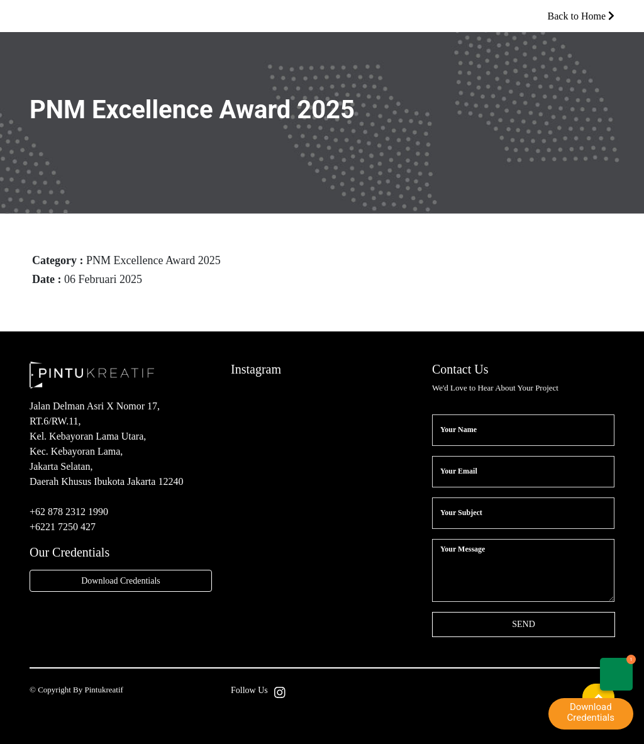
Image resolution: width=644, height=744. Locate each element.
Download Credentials (120, 581)
